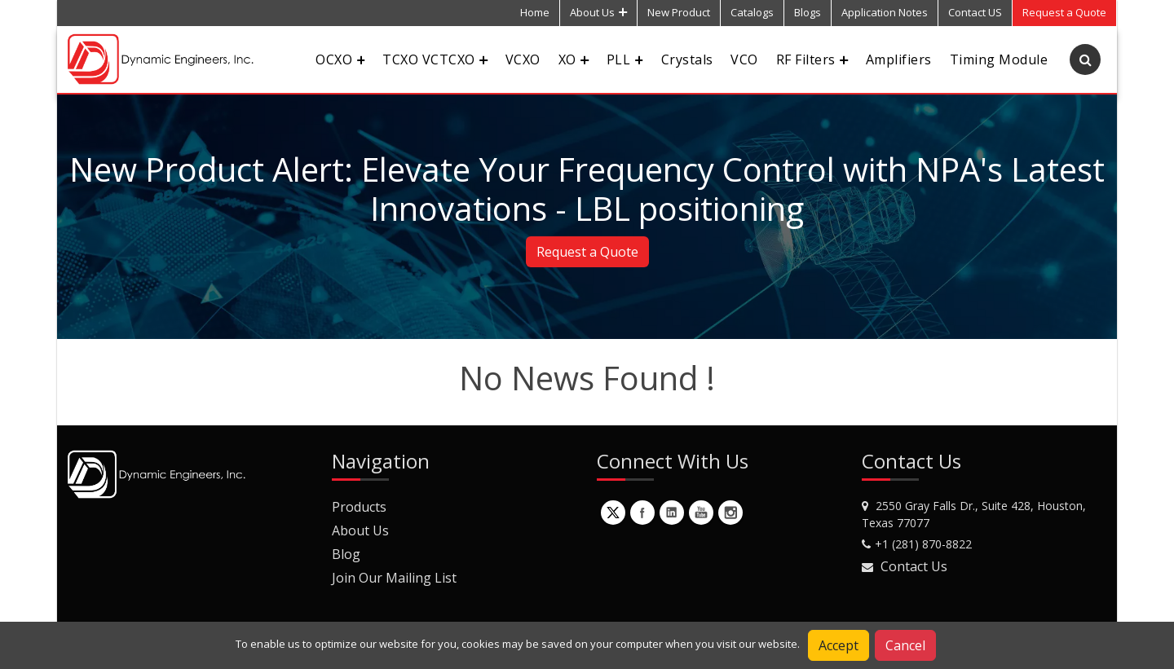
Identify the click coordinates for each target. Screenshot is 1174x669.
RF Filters (812, 59)
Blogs (807, 12)
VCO (743, 59)
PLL (625, 59)
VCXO (523, 59)
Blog (346, 554)
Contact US (975, 12)
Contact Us (913, 566)
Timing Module (999, 59)
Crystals (687, 59)
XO (573, 59)
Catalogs (752, 12)
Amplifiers (899, 59)
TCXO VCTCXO (434, 59)
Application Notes (884, 12)
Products (359, 507)
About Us (598, 12)
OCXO (340, 59)
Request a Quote (587, 252)
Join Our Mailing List (394, 578)
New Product (678, 12)
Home (534, 12)
